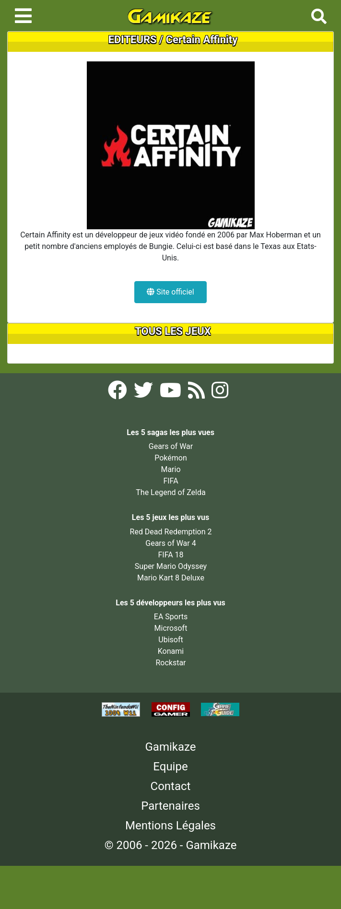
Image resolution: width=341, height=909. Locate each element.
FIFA (170, 480)
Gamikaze (170, 747)
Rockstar (170, 662)
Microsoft (171, 628)
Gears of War (171, 446)
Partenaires (170, 806)
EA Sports (171, 616)
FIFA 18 (170, 554)
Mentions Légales (170, 825)
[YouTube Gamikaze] (171, 393)
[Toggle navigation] (23, 15)
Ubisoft (170, 639)
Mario (170, 469)
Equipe (170, 766)
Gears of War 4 (170, 543)
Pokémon (170, 457)
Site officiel (170, 291)
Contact (171, 786)
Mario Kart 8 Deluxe (170, 577)
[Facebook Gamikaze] (118, 393)
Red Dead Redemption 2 (171, 531)
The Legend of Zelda (170, 492)
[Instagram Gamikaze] (220, 393)
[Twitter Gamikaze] (144, 393)
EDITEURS (132, 40)
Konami (171, 651)
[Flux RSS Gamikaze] (197, 393)
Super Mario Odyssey (171, 566)
